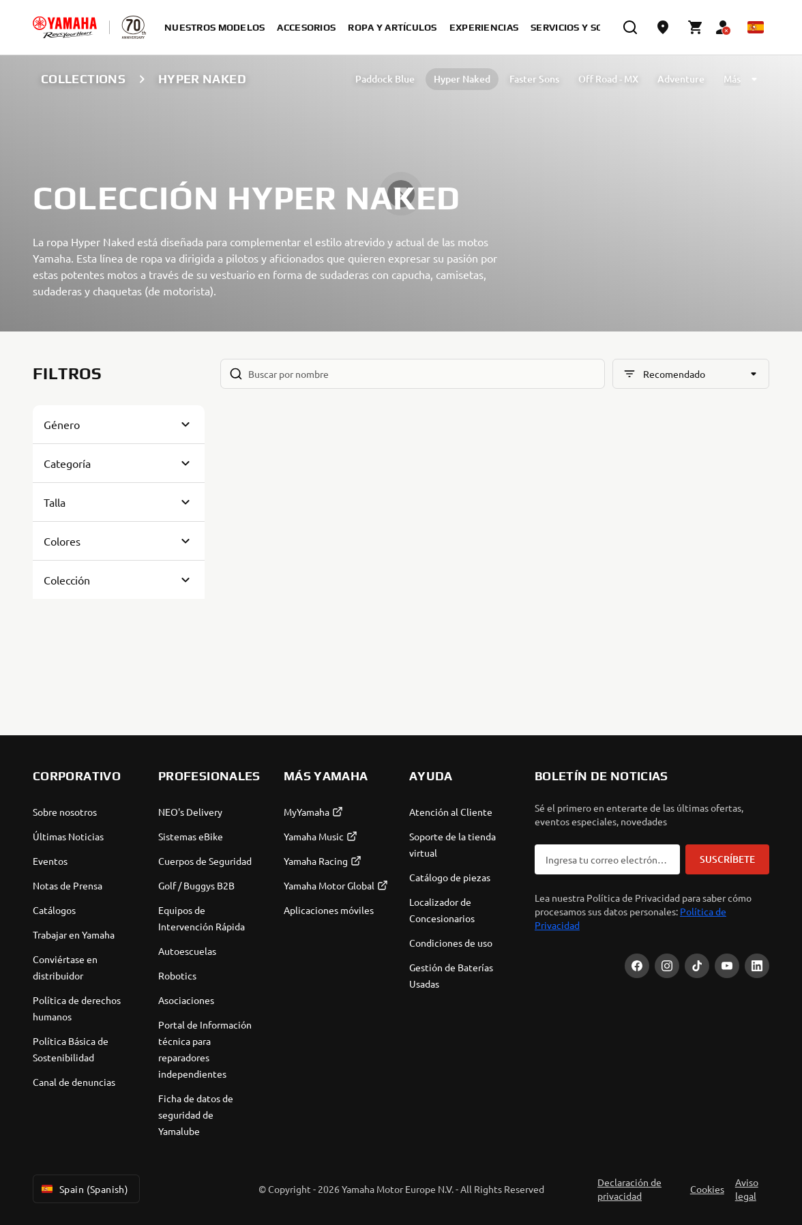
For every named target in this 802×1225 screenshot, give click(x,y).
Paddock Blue (385, 78)
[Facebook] (637, 966)
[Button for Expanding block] (119, 424)
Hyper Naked (462, 78)
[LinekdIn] (757, 966)
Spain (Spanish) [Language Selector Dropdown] (83, 1189)
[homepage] (65, 27)
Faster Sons (534, 78)
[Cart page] (695, 27)
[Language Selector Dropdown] (755, 27)
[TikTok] (697, 966)
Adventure (680, 78)
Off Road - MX (608, 78)
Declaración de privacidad (629, 1189)
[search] (630, 27)
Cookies (707, 1189)
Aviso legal (746, 1189)
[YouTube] (727, 966)
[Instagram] (667, 966)
